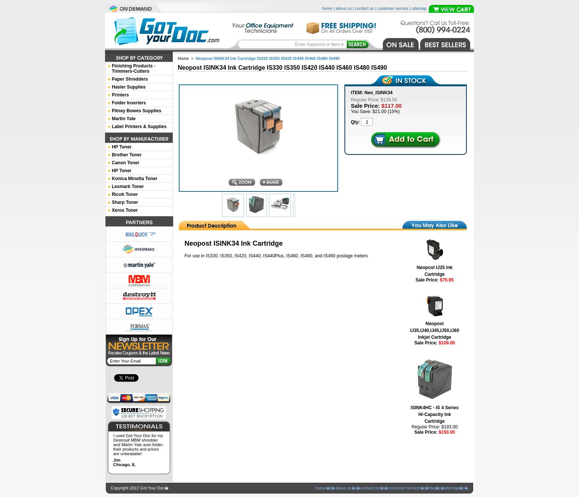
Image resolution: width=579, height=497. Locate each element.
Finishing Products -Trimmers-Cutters (133, 68)
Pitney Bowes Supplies (136, 110)
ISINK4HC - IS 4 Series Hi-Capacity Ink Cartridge (435, 414)
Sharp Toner (125, 202)
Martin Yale (124, 118)
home (327, 8)
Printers (120, 95)
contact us (364, 8)
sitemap (419, 8)
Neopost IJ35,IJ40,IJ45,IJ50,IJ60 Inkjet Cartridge (434, 330)
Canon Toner (125, 162)
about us (344, 8)
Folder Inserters (129, 103)
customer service (392, 8)
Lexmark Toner (128, 186)
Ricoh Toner (125, 194)
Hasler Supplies (129, 87)
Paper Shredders (130, 79)
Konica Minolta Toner (134, 178)
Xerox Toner (125, 210)
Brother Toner (127, 155)
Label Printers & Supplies (139, 126)
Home (183, 58)
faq (432, 488)
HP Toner (121, 147)
